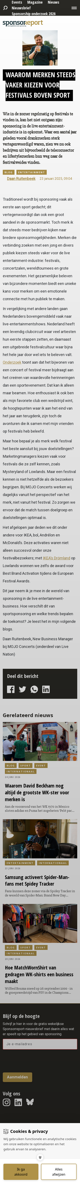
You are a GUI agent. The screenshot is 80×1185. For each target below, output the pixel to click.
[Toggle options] (40, 1157)
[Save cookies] (20, 1172)
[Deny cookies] (59, 1172)
